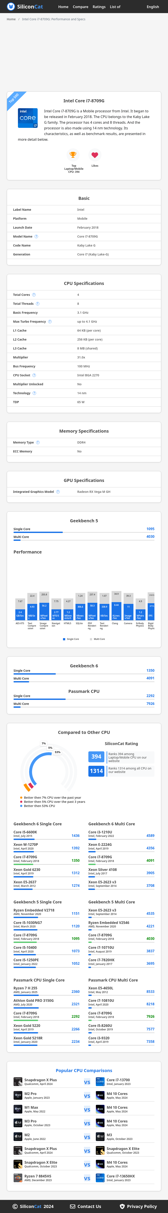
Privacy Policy (142, 1206)
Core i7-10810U (101, 1000)
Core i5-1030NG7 (28, 922)
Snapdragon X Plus (40, 1080)
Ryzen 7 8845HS (37, 1176)
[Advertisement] (84, 54)
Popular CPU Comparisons (84, 1070)
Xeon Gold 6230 (27, 869)
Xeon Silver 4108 (102, 869)
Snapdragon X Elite (123, 1148)
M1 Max (31, 1107)
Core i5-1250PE (26, 960)
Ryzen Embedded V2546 (108, 922)
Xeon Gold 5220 (27, 1025)
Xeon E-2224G (100, 844)
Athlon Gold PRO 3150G (34, 1000)
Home (63, 6)
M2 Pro (30, 1093)
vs (87, 1081)
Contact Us (89, 1206)
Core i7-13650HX (121, 1176)
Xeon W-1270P (26, 844)
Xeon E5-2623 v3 (102, 882)
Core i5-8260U (100, 1025)
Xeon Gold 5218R (28, 1038)
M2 (27, 1134)
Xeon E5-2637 (25, 882)
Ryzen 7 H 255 (25, 988)
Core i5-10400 (25, 947)
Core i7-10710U (101, 947)
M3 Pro (30, 1121)
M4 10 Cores (117, 1093)
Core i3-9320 (98, 1038)
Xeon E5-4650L (100, 988)
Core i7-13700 (118, 1080)
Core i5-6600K (25, 832)
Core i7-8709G (25, 857)
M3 (109, 1134)
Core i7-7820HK (101, 960)
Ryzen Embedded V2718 (34, 910)
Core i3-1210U (100, 832)
